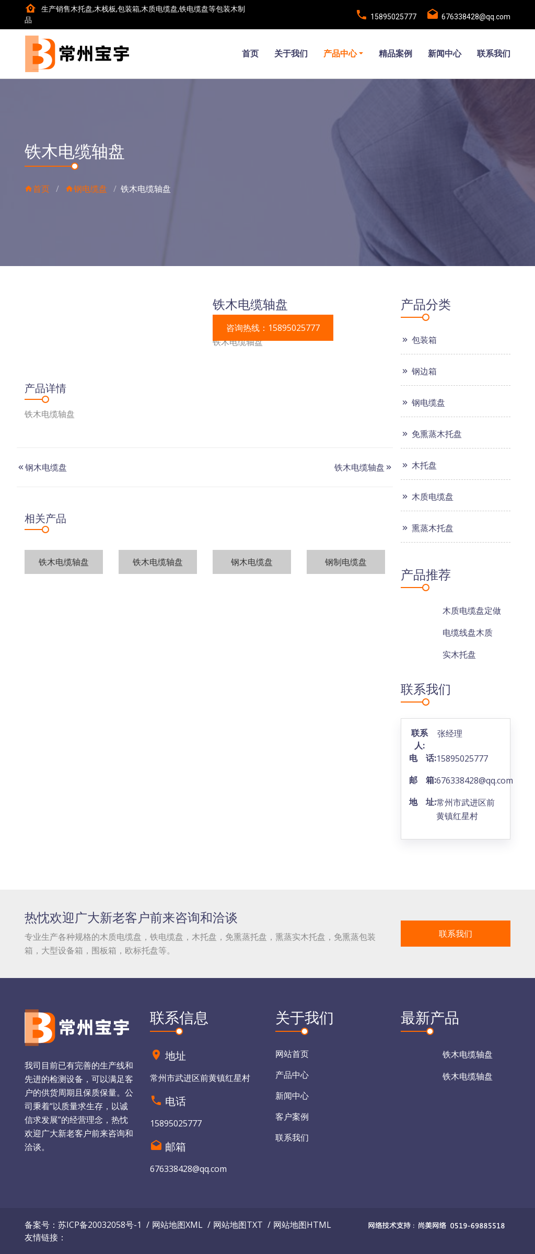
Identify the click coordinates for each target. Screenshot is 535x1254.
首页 (250, 54)
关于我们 (291, 54)
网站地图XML (177, 1224)
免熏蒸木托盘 (431, 434)
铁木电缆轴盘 (359, 467)
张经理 (449, 733)
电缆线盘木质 (468, 632)
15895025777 (462, 758)
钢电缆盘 (86, 188)
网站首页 (292, 1054)
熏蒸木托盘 (427, 528)
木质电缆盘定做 (472, 610)
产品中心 (340, 54)
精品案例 (395, 54)
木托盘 (419, 465)
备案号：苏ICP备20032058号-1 (83, 1224)
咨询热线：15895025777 (273, 327)
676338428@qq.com (474, 780)
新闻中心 (444, 54)
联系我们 (493, 54)
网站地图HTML (302, 1224)
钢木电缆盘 (46, 467)
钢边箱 (419, 371)
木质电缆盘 (427, 496)
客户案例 (292, 1116)
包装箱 (419, 340)
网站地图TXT (238, 1224)
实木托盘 (459, 654)
